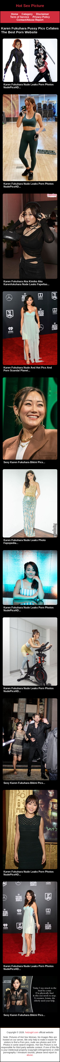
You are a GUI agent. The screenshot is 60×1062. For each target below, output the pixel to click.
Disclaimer (42, 14)
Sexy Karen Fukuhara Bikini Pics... (24, 462)
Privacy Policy (41, 17)
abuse (30, 1055)
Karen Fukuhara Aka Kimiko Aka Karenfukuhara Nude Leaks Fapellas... (26, 283)
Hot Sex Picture (30, 6)
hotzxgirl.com (31, 1032)
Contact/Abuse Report (30, 19)
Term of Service (19, 17)
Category (27, 14)
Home (14, 14)
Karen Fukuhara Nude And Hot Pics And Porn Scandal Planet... (27, 369)
